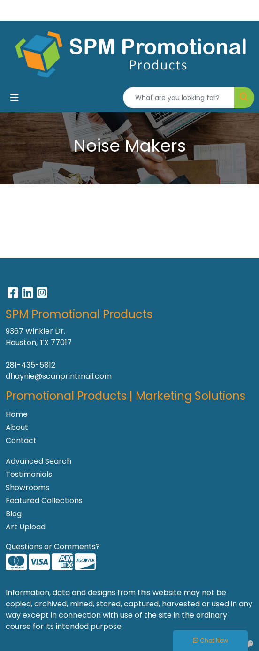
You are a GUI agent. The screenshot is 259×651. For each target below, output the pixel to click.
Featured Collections (44, 500)
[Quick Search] (179, 97)
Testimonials (29, 474)
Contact (21, 440)
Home (17, 414)
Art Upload (26, 526)
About (17, 427)
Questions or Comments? (53, 546)
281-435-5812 (30, 365)
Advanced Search (38, 461)
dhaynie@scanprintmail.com (59, 376)
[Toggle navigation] (14, 97)
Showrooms (27, 487)
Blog (14, 513)
